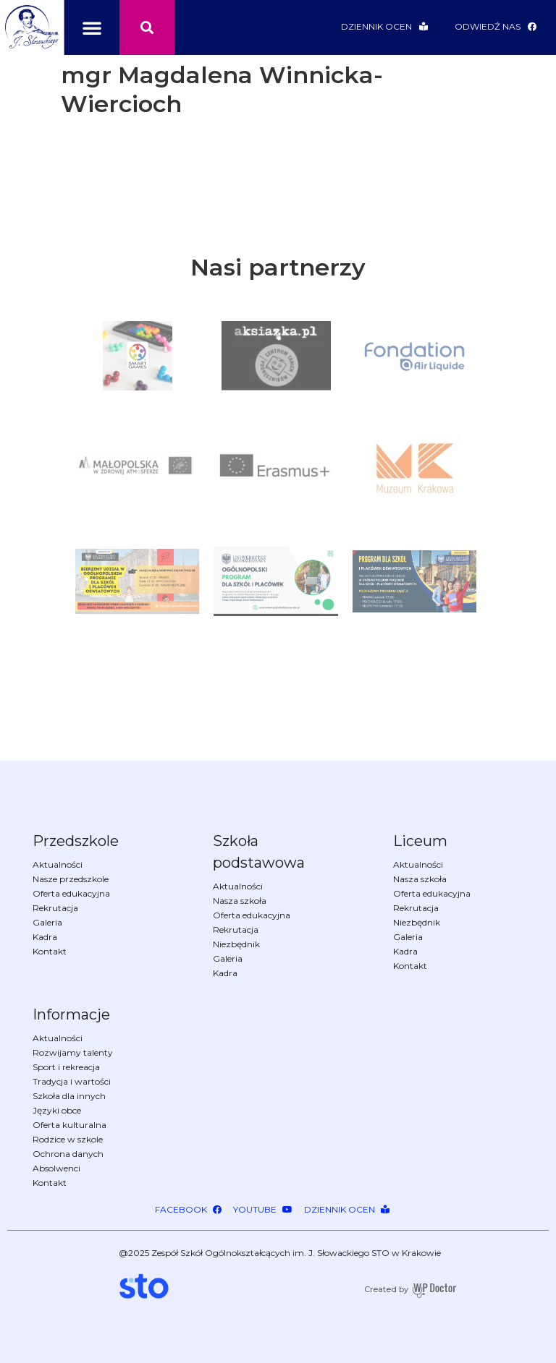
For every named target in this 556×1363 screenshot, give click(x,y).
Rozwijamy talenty (73, 1052)
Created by (386, 1289)
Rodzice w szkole (68, 1139)
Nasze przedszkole (71, 879)
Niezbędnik (236, 944)
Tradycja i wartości (72, 1081)
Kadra (45, 937)
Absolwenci (56, 1168)
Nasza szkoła (239, 901)
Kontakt (50, 951)
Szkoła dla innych (69, 1096)
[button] (91, 27)
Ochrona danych (68, 1154)
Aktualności (58, 864)
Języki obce (57, 1110)
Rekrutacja (55, 908)
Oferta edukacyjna (71, 893)
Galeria (47, 922)
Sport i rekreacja (66, 1067)
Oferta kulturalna (69, 1125)
